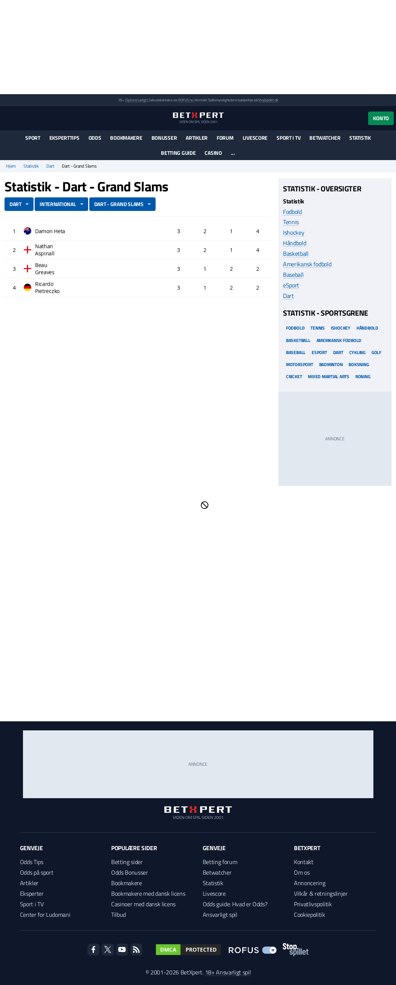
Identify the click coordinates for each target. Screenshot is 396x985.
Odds (95, 138)
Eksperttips (64, 138)
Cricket (294, 376)
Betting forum (220, 861)
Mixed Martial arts (328, 376)
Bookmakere (126, 138)
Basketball (296, 253)
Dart (50, 166)
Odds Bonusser (129, 872)
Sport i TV (288, 138)
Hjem (11, 166)
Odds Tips (31, 861)
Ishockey (293, 232)
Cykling (357, 352)
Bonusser (164, 138)
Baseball (293, 274)
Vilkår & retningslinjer (321, 893)
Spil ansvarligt (136, 100)
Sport (32, 138)
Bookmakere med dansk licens (148, 893)
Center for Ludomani (45, 914)
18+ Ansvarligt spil (228, 972)
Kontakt (303, 861)
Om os (301, 872)
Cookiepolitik (309, 914)
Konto (381, 118)
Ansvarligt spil (220, 914)
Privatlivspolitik (313, 904)
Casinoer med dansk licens (143, 904)
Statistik (359, 138)
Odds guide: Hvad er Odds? (235, 904)
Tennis (291, 221)
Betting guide (178, 153)
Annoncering (309, 882)
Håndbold (294, 242)
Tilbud (118, 914)
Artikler (197, 138)
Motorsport (299, 364)
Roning (362, 376)
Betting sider (127, 861)
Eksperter (32, 893)
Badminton (331, 364)
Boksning (358, 364)
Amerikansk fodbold (307, 264)
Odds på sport (37, 872)
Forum (225, 138)
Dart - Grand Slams (119, 204)
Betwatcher (324, 138)
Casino (213, 153)
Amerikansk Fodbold (339, 340)
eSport (291, 285)
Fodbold (292, 211)
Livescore (255, 138)
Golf (376, 352)
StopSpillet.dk (268, 100)
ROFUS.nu (185, 100)
